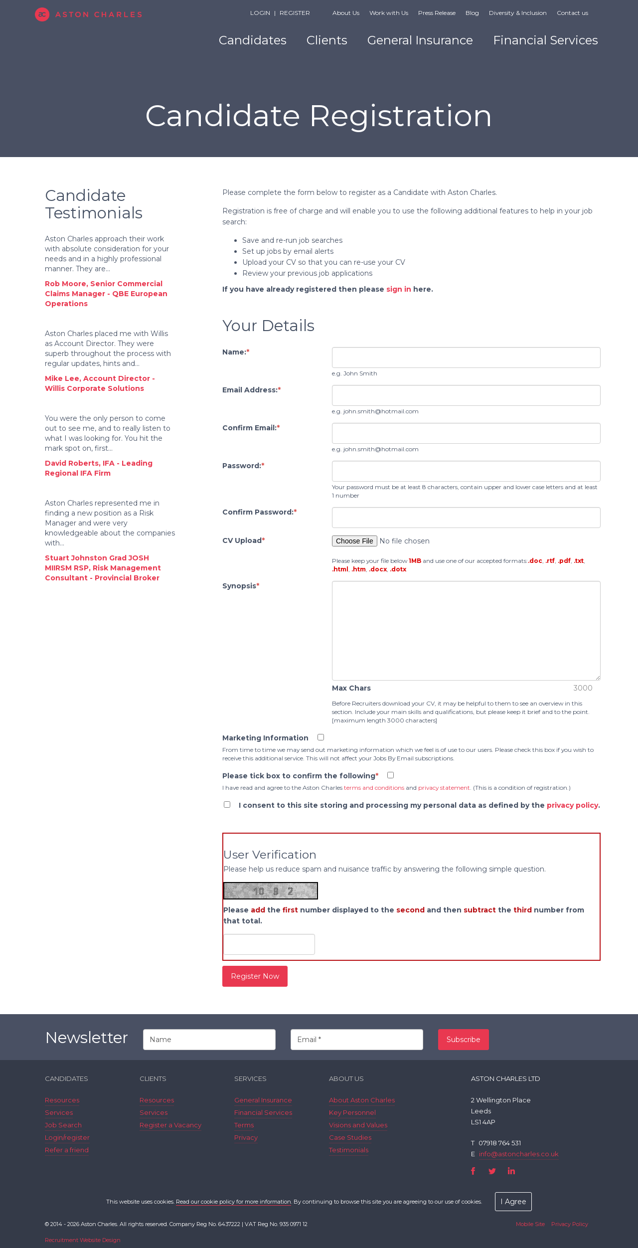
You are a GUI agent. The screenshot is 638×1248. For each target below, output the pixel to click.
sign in (398, 289)
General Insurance (420, 40)
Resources (62, 1100)
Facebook (473, 1171)
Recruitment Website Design (83, 1240)
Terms (244, 1125)
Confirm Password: (259, 512)
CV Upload (243, 540)
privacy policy (572, 805)
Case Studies (350, 1137)
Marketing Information (265, 737)
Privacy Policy (569, 1224)
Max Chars (351, 688)
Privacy (246, 1137)
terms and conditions (374, 787)
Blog (472, 12)
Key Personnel (352, 1112)
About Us (345, 12)
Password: (243, 465)
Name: (235, 352)
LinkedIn (511, 1171)
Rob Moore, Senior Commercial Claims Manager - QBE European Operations (106, 293)
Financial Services (545, 40)
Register (295, 12)
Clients (327, 40)
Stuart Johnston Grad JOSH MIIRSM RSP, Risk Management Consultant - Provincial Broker (103, 567)
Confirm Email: (251, 427)
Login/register (67, 1137)
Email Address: (251, 389)
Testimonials (348, 1150)
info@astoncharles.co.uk (519, 1154)
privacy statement (444, 787)
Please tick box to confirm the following (300, 775)
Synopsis (240, 585)
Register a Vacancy (170, 1125)
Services (59, 1112)
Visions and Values (358, 1125)
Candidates (253, 40)
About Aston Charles (362, 1100)
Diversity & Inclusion (518, 12)
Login (260, 12)
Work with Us (388, 12)
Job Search (63, 1125)
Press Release (437, 12)
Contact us (572, 12)
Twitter (492, 1171)
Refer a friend (67, 1150)
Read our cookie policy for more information (233, 1201)
